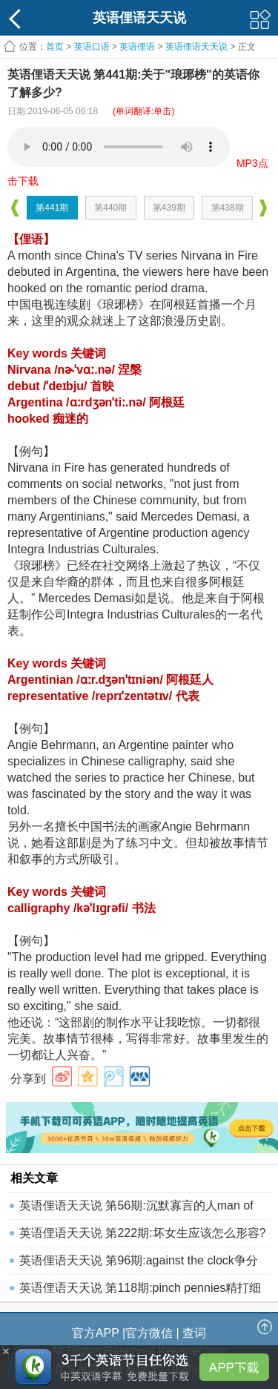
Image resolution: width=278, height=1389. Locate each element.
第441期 (52, 207)
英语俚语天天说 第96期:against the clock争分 (138, 1260)
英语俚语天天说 (197, 47)
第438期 (227, 207)
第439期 (169, 207)
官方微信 (149, 1333)
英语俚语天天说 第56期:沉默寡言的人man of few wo (136, 1209)
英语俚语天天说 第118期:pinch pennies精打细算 (140, 1291)
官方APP (95, 1333)
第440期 (110, 207)
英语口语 (92, 47)
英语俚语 (137, 47)
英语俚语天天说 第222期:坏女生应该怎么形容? (142, 1233)
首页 (55, 47)
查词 (194, 1333)
